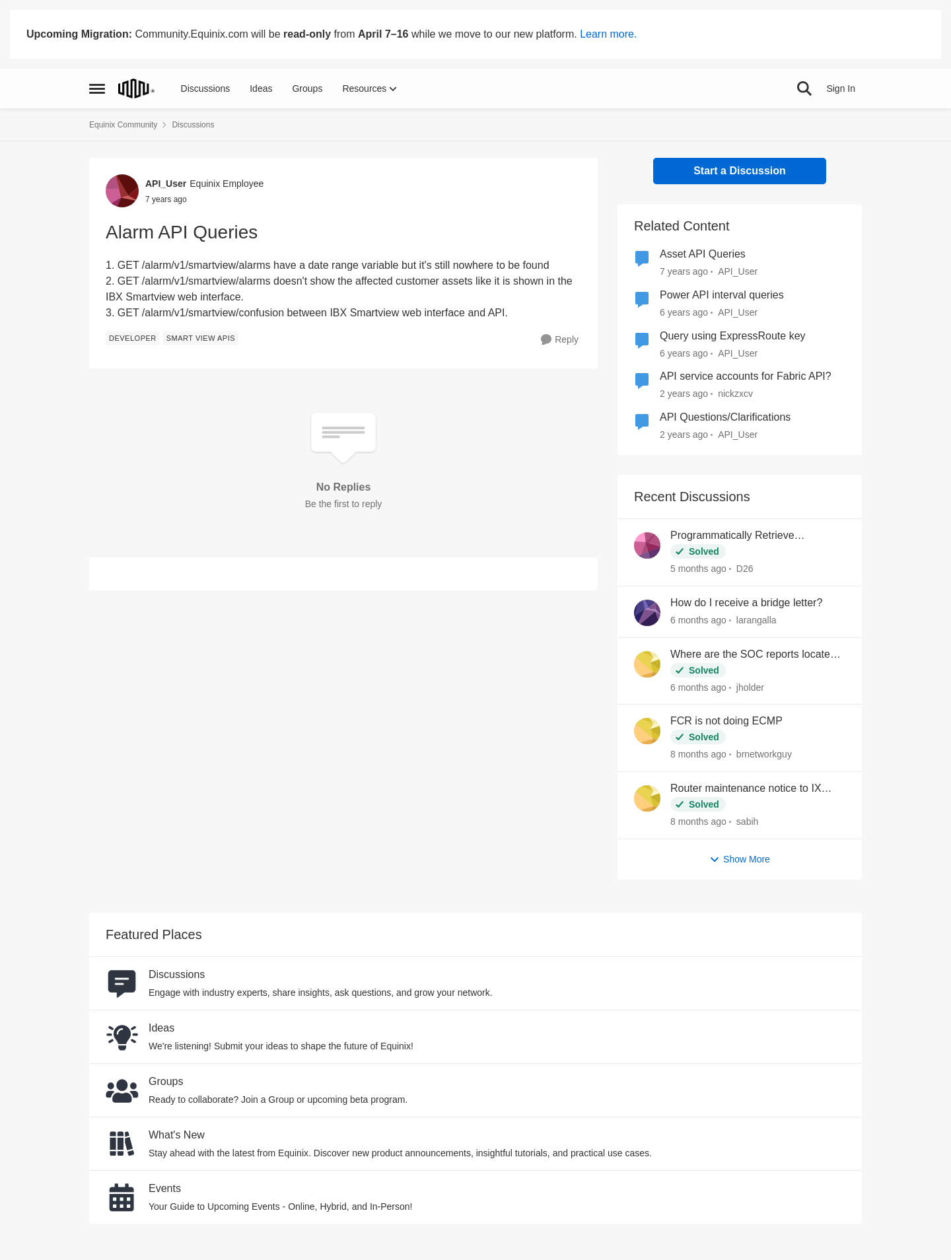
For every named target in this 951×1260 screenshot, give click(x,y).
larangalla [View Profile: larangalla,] (756, 620)
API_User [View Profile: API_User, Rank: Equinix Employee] (165, 183)
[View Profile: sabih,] (647, 798)
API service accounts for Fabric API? (745, 376)
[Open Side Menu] (97, 88)
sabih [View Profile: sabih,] (747, 821)
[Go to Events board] (122, 1197)
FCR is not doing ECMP (726, 720)
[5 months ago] (698, 569)
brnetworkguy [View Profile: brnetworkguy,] (764, 754)
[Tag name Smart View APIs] (200, 338)
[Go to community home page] (136, 88)
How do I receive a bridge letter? (746, 602)
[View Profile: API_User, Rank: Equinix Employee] (122, 190)
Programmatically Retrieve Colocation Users (732, 536)
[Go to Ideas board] (122, 1036)
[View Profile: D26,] (647, 545)
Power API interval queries (722, 294)
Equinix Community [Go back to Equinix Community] (123, 124)
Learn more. (608, 34)
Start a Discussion (739, 170)
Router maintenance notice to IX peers (746, 789)
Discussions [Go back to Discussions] (193, 124)
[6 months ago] (698, 620)
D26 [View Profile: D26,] (745, 568)
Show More (739, 859)
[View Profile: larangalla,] (647, 613)
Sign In (840, 88)
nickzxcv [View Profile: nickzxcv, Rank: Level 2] (735, 393)
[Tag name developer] (133, 338)
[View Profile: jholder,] (647, 664)
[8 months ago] (698, 754)
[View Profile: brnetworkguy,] (647, 731)
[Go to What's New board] (122, 1143)
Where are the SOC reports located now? (753, 655)
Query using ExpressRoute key (733, 335)
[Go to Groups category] (122, 1090)
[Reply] (559, 340)
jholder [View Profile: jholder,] (750, 687)
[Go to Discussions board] (122, 983)
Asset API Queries (703, 254)
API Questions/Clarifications (725, 417)
